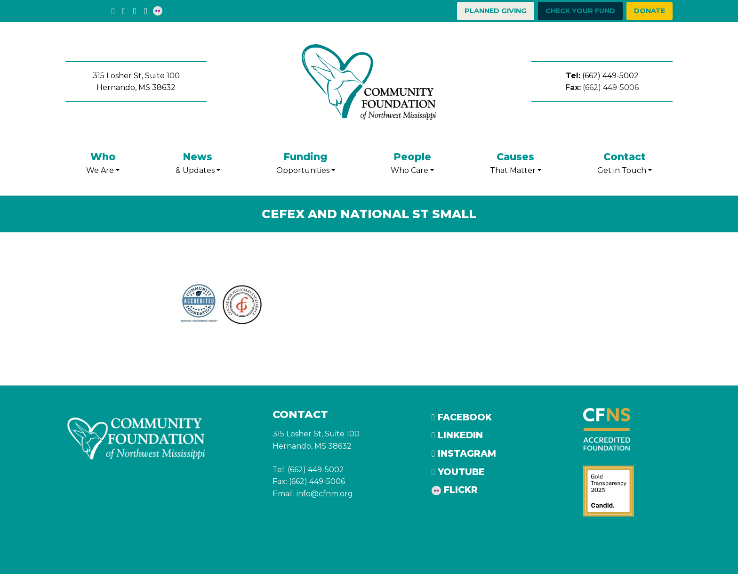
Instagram (464, 453)
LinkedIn (457, 435)
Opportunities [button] (305, 162)
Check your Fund (580, 11)
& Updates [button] (198, 162)
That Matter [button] (515, 162)
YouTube (458, 471)
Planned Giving (496, 11)
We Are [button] (103, 162)
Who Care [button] (412, 162)
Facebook (462, 417)
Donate (649, 11)
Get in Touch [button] (624, 162)
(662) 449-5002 (602, 75)
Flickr (455, 489)
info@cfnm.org (325, 493)
